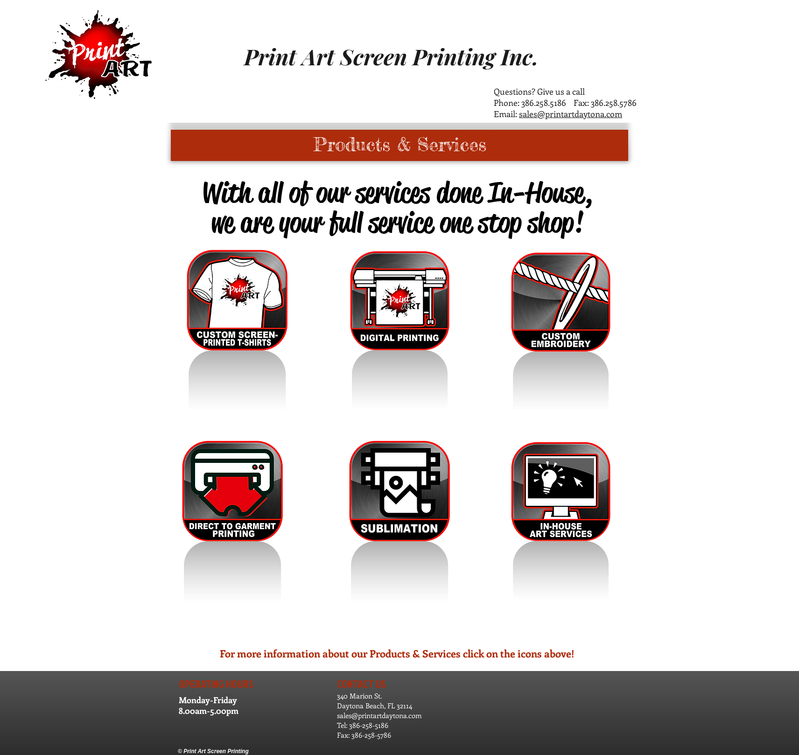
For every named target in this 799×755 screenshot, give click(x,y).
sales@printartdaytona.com (570, 113)
